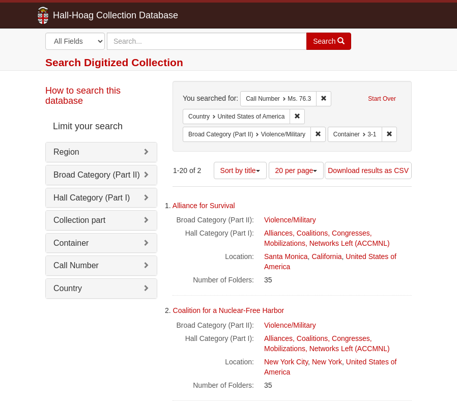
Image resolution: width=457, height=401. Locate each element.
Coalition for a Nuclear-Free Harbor (228, 310)
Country (67, 288)
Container (71, 243)
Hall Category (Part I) (91, 197)
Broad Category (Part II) (96, 174)
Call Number (76, 265)
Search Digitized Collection (114, 62)
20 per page (296, 170)
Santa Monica (286, 256)
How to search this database (83, 95)
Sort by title (240, 170)
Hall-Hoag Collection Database (83, 15)
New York (327, 362)
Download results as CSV (368, 170)
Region (66, 152)
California (326, 256)
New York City (286, 362)
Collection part (79, 220)
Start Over (382, 98)
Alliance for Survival (204, 206)
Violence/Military (290, 220)
